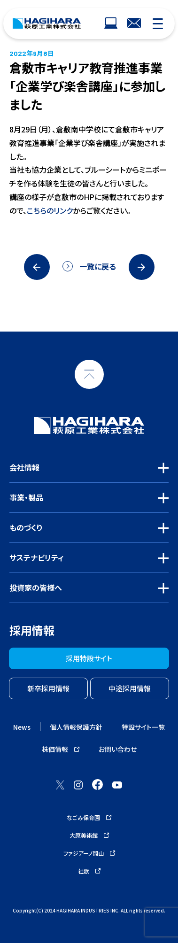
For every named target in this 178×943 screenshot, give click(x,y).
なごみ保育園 (89, 817)
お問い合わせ (118, 749)
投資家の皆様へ (35, 587)
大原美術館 (89, 835)
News (22, 727)
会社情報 (24, 467)
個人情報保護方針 (76, 727)
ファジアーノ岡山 (89, 853)
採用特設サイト (89, 658)
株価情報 (60, 749)
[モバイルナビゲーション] (157, 23)
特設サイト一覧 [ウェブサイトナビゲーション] (143, 727)
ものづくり (26, 527)
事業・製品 (26, 497)
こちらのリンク (50, 210)
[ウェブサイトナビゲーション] (110, 23)
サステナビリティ (36, 557)
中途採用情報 (129, 688)
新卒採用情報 (48, 688)
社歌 (89, 871)
